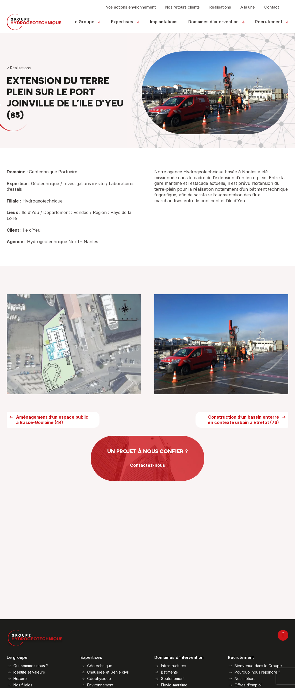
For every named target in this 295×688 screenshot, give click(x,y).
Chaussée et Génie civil (108, 672)
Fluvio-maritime (174, 685)
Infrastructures (173, 665)
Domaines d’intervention (216, 24)
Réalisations (220, 9)
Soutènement (173, 678)
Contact (271, 9)
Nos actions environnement (130, 9)
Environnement (100, 685)
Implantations (164, 24)
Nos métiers (245, 678)
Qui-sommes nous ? (30, 665)
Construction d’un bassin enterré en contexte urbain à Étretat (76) (243, 429)
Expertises (124, 24)
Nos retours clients (182, 9)
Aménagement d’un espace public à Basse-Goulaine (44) (52, 429)
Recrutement (270, 24)
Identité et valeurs (29, 672)
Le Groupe (87, 24)
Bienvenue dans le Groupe (258, 665)
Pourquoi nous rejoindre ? (257, 672)
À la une (247, 9)
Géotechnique (99, 665)
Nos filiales (22, 685)
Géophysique (99, 678)
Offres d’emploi (248, 685)
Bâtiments (169, 672)
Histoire (20, 678)
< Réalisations (19, 68)
